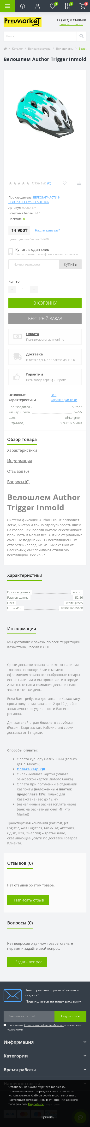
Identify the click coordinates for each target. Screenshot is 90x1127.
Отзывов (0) (18, 471)
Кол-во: (14, 281)
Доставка (34, 354)
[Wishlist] (64, 183)
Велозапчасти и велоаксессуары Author (34, 199)
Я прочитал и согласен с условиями (44, 1027)
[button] (37, 6)
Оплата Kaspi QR (31, 769)
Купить (70, 264)
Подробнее (36, 1104)
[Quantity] (23, 289)
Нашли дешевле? (47, 230)
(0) (49, 183)
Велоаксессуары (39, 49)
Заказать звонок (71, 24)
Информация (19, 460)
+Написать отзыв (28, 900)
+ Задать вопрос (27, 962)
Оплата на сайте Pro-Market (44, 1025)
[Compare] (79, 183)
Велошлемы (64, 49)
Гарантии (34, 374)
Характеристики (22, 450)
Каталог (17, 49)
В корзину (45, 303)
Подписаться (70, 1016)
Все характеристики (64, 397)
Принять (47, 1117)
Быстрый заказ (45, 318)
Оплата (32, 334)
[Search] (81, 36)
